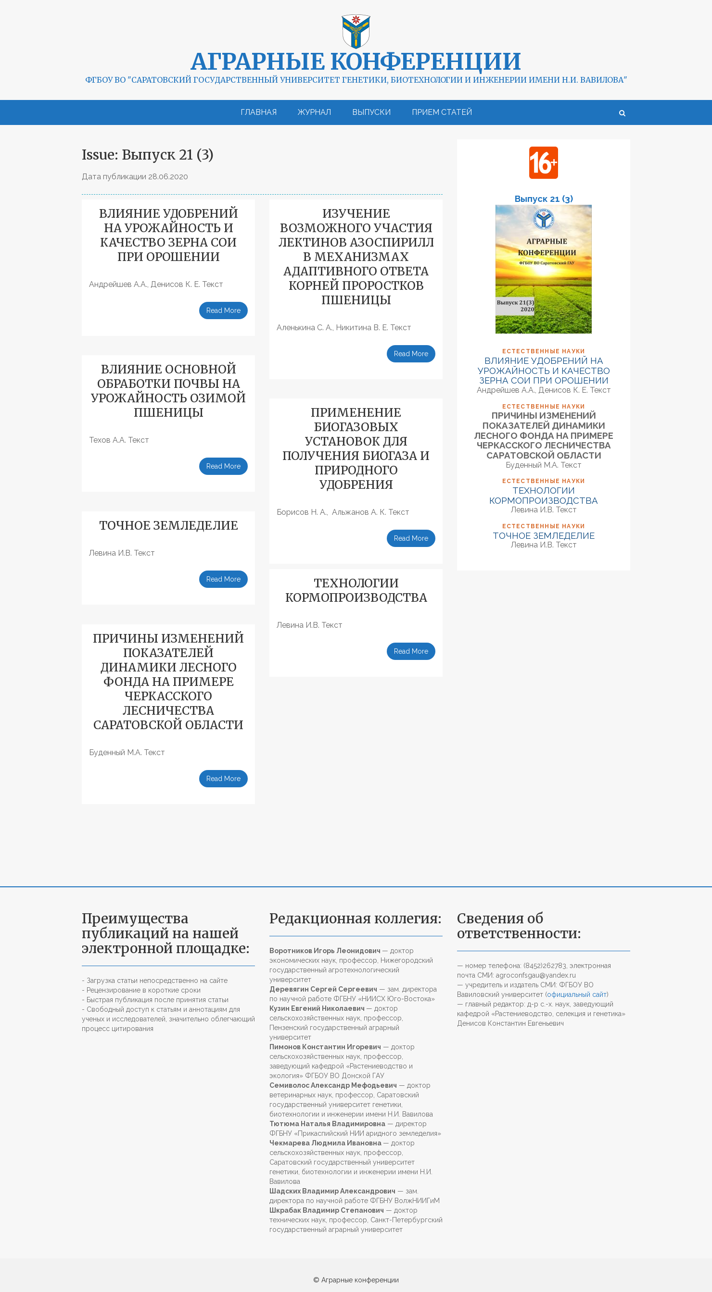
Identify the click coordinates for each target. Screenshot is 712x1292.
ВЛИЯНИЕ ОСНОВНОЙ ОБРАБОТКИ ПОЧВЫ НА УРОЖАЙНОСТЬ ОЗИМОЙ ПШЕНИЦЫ (168, 391)
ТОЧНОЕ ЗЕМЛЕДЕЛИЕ (168, 525)
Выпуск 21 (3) (544, 198)
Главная (259, 112)
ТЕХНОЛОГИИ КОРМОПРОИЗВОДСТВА (356, 590)
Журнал (314, 112)
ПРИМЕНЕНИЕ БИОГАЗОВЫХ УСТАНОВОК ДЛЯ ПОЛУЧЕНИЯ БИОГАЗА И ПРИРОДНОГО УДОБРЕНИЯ (356, 448)
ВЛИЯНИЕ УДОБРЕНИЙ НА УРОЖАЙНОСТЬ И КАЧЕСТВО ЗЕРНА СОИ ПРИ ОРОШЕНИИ (168, 235)
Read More (223, 310)
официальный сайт (577, 994)
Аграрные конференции (356, 61)
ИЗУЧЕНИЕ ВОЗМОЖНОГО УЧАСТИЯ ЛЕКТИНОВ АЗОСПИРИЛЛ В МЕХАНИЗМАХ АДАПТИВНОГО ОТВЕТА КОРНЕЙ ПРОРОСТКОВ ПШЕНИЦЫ (356, 257)
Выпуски (371, 112)
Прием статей (442, 112)
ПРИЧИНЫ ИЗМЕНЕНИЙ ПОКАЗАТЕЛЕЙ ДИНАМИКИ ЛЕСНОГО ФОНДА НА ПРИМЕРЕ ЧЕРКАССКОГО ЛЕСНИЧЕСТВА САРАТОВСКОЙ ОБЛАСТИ (168, 682)
